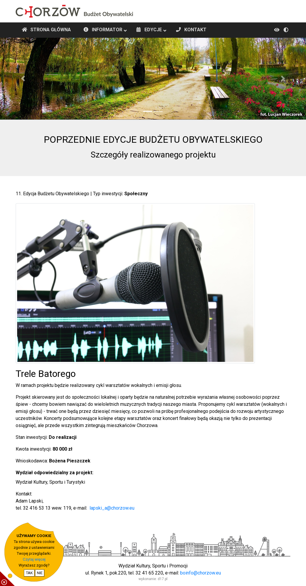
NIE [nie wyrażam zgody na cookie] (40, 573)
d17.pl (162, 579)
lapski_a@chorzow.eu (111, 508)
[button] (23, 78)
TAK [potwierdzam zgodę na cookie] (29, 573)
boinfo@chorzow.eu (200, 573)
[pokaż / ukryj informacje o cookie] (7, 578)
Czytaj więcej (34, 559)
